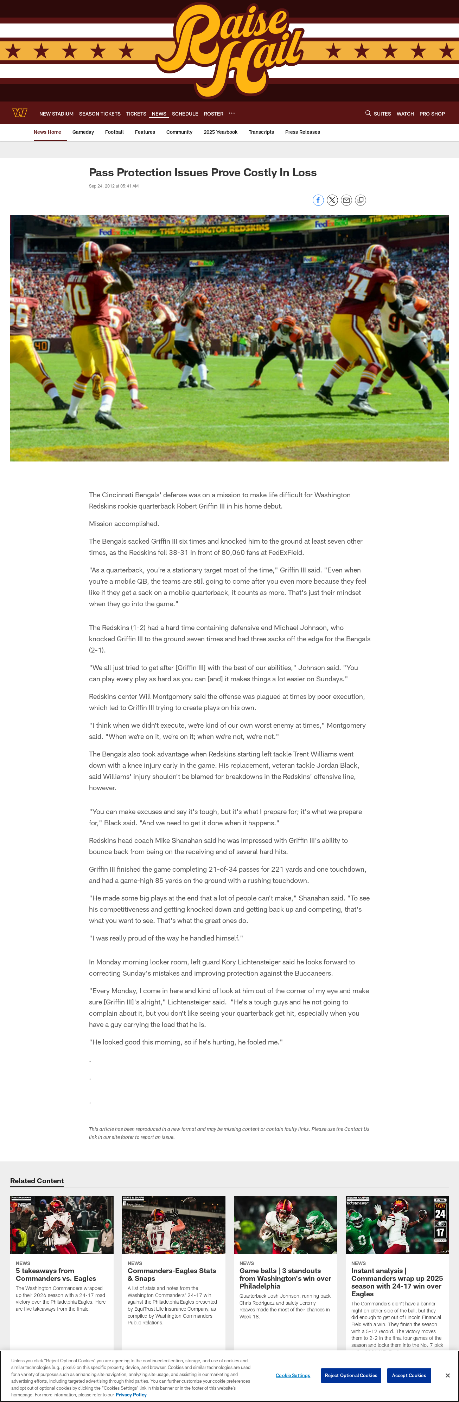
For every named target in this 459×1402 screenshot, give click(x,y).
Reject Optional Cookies (351, 1377)
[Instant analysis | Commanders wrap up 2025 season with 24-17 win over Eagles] (397, 1280)
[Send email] (346, 204)
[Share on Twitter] (332, 204)
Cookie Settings (293, 1377)
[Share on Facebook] (318, 204)
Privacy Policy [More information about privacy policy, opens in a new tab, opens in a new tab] (131, 1396)
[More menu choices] (232, 113)
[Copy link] (360, 201)
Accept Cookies (409, 1377)
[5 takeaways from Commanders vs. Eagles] (62, 1258)
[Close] (447, 1377)
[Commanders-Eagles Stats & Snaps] (173, 1265)
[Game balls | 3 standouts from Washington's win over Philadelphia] (285, 1262)
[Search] (368, 113)
